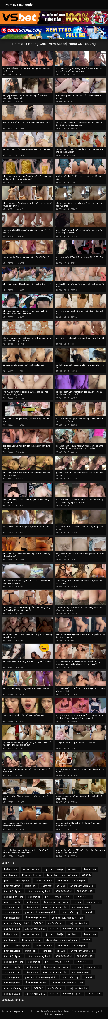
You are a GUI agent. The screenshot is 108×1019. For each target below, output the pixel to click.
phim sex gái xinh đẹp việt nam (67, 917)
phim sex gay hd (12, 902)
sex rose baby (94, 928)
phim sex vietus (12, 886)
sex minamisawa (80, 907)
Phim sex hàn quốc (19, 4)
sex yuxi (61, 886)
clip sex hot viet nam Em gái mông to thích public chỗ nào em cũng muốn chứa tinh (27, 743)
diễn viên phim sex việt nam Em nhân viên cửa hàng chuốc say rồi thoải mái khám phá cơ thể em (79, 447)
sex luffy (77, 902)
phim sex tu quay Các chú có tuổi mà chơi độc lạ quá (27, 284)
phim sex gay (31, 907)
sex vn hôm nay (70, 912)
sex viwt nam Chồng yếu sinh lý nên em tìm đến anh (26, 149)
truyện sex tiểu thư (77, 923)
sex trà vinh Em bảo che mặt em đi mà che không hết (80, 338)
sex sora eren (93, 902)
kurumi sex (30, 886)
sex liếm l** (73, 869)
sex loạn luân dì (12, 929)
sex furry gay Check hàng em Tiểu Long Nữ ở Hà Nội (27, 661)
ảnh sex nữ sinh (30, 869)
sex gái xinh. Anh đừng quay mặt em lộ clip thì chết (26, 526)
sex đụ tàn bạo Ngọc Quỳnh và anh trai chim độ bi (26, 688)
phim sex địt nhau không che (71, 880)
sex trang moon (12, 912)
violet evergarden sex (36, 917)
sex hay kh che (12, 907)
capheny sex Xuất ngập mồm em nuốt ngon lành (25, 715)
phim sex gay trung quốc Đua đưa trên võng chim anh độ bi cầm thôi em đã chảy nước (27, 177)
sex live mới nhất (43, 880)
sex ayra (86, 874)
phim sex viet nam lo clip (55, 902)
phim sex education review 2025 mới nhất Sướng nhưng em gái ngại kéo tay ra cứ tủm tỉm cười (78, 662)
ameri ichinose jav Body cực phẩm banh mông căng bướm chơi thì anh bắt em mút (26, 608)
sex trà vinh (32, 902)
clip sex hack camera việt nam (61, 875)
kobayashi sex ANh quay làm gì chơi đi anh (75, 742)
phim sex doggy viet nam (58, 896)
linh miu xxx (90, 869)
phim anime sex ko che (55, 907)
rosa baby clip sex (72, 928)
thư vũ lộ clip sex (13, 891)
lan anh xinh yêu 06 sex (82, 886)
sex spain (88, 912)
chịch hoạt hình (12, 917)
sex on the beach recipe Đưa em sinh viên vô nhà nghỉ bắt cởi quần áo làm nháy (25, 851)
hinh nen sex (10, 869)
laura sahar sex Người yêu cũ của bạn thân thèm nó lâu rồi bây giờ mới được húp (79, 123)
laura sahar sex (83, 896)
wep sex (38, 923)
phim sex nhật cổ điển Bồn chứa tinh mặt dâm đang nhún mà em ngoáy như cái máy (79, 501)
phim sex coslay (64, 891)
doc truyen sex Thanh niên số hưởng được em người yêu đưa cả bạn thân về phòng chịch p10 (80, 716)
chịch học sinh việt (53, 869)
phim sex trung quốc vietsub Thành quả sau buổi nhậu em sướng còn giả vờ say (25, 312)
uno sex (54, 928)
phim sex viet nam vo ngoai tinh (41, 912)
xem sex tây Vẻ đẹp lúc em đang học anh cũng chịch (27, 122)
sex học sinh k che (13, 897)
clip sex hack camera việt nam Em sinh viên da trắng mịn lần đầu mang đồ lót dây (27, 339)
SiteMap (58, 1014)
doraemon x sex (85, 891)
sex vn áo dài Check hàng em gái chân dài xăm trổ (26, 257)
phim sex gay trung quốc (16, 880)
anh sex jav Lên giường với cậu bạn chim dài (23, 365)
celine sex (46, 886)
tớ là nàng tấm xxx (31, 875)
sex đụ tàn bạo (55, 923)
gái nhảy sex (10, 875)
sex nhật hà (34, 897)
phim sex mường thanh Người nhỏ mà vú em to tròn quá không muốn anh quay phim (79, 69)
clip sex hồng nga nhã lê (16, 923)
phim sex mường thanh (38, 891)
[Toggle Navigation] (101, 4)
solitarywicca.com (19, 1011)
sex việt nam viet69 (35, 929)
